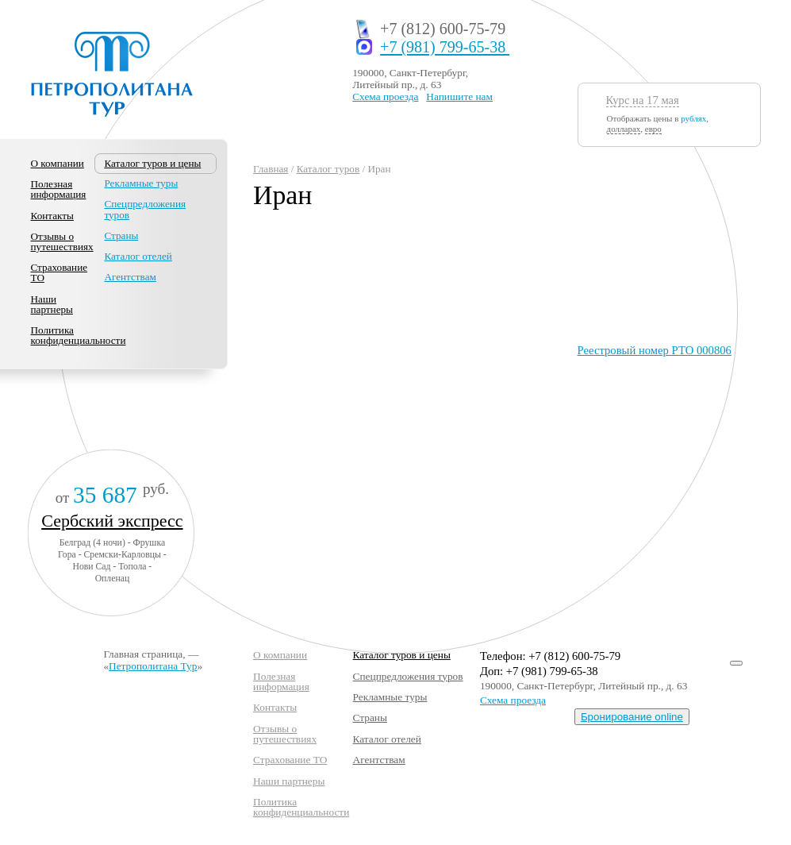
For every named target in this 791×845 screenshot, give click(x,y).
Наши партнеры (52, 304)
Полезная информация (58, 189)
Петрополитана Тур (153, 666)
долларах (624, 128)
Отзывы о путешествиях (62, 241)
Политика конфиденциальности (78, 335)
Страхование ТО (59, 272)
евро (653, 128)
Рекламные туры (141, 183)
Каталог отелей (137, 256)
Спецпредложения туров (145, 209)
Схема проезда (385, 96)
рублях (693, 118)
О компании (57, 163)
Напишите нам (459, 96)
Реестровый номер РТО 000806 (654, 350)
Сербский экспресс (111, 521)
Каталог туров (328, 169)
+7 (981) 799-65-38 (444, 47)
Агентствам (130, 277)
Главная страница (142, 654)
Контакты (52, 216)
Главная (270, 169)
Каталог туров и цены (402, 655)
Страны (121, 235)
